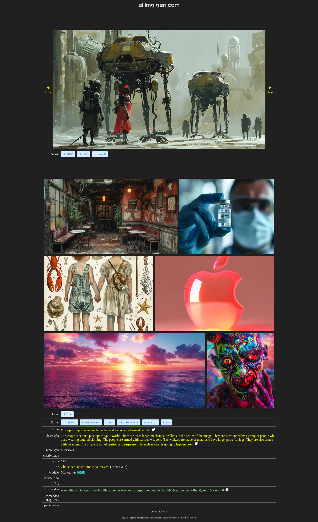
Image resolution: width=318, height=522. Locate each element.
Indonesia (166, 518)
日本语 (193, 517)
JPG (84, 154)
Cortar (109, 422)
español (132, 518)
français (149, 518)
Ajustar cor (150, 422)
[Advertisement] (147, 20)
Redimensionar (91, 422)
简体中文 (175, 517)
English (125, 518)
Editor (166, 422)
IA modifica (69, 422)
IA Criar (67, 414)
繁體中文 (184, 517)
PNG (68, 154)
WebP (100, 154)
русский (157, 518)
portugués (141, 518)
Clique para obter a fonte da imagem (85, 467)
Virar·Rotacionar (129, 422)
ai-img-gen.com (159, 5)
